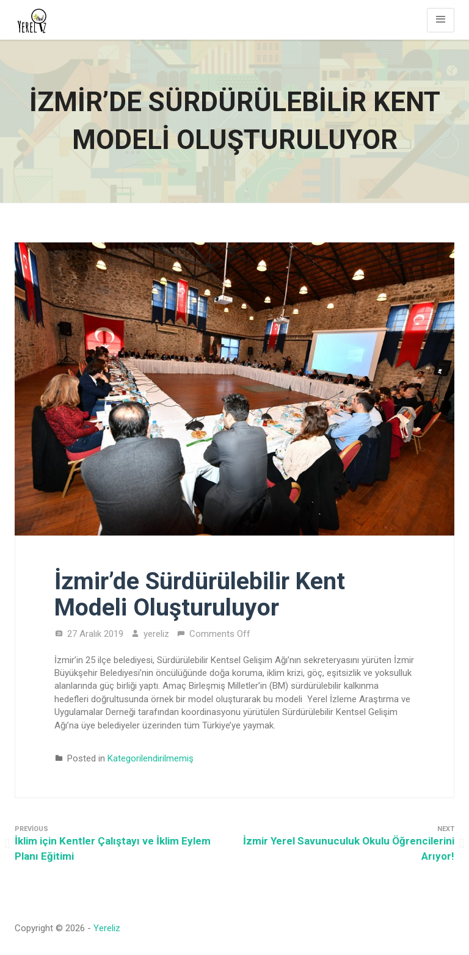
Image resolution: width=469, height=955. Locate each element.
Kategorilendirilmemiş (150, 758)
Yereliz (106, 928)
